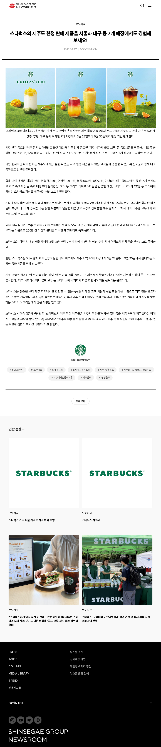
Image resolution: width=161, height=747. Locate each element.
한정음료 (105, 377)
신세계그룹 (57, 369)
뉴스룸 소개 (76, 652)
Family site (16, 703)
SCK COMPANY (88, 49)
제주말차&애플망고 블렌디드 (137, 369)
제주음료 (87, 377)
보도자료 (80, 24)
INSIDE (13, 659)
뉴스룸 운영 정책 (79, 673)
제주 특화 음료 (107, 369)
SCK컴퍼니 (17, 369)
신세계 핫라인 (78, 659)
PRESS (13, 652)
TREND (13, 680)
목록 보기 (80, 401)
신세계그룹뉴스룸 (81, 369)
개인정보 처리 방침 (80, 666)
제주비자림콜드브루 (63, 377)
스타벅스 (37, 369)
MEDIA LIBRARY (19, 673)
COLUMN (15, 666)
